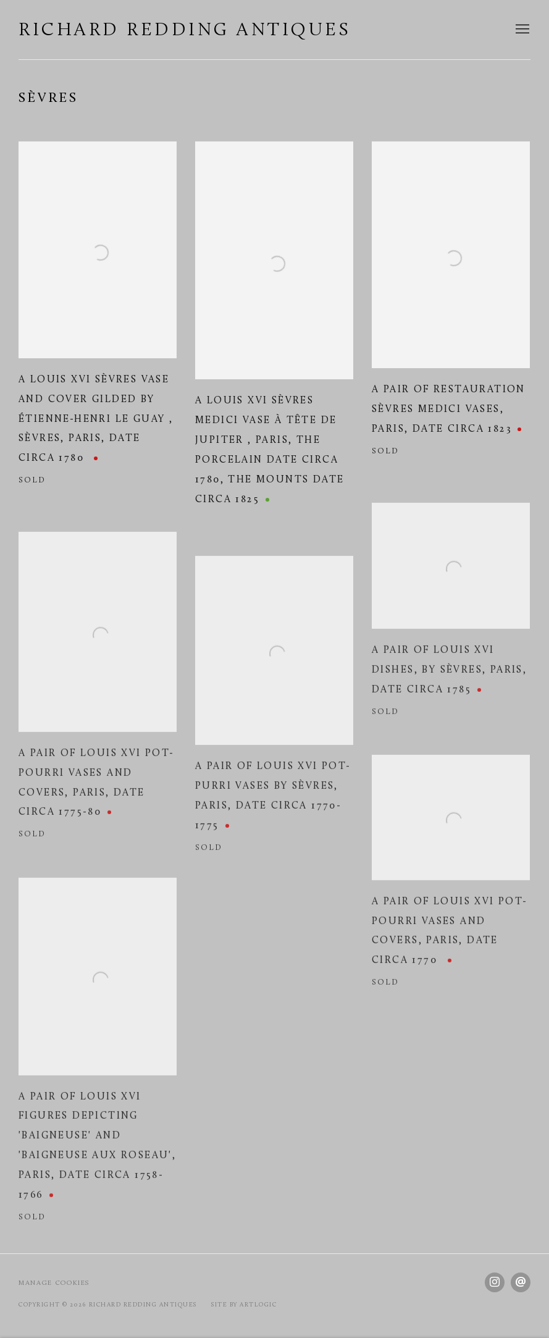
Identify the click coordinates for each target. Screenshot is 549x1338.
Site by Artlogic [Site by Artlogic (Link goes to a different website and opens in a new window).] (244, 1305)
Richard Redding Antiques (185, 30)
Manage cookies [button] (54, 1283)
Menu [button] (521, 29)
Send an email (520, 1282)
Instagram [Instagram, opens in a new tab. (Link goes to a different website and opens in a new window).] (495, 1282)
